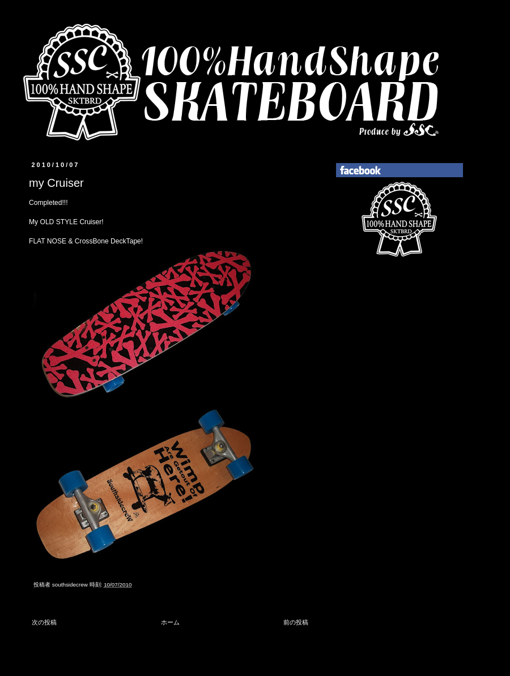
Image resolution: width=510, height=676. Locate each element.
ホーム (170, 622)
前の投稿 (295, 622)
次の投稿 (44, 622)
